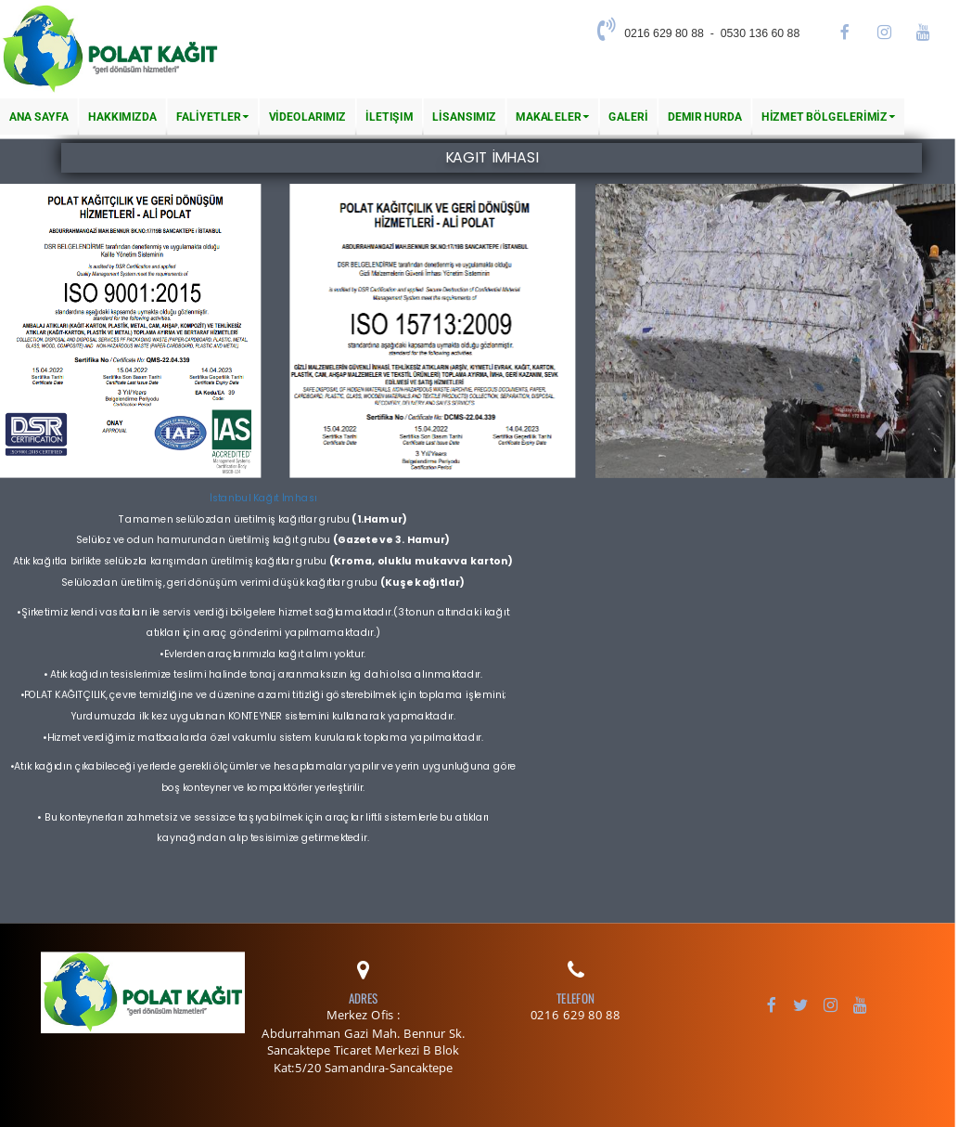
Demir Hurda (705, 116)
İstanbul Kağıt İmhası (263, 498)
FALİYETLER (212, 116)
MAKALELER (552, 116)
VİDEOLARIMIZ (308, 116)
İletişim (389, 116)
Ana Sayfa (39, 116)
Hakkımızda (122, 116)
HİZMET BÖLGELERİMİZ (828, 116)
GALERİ (627, 116)
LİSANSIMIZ (464, 116)
